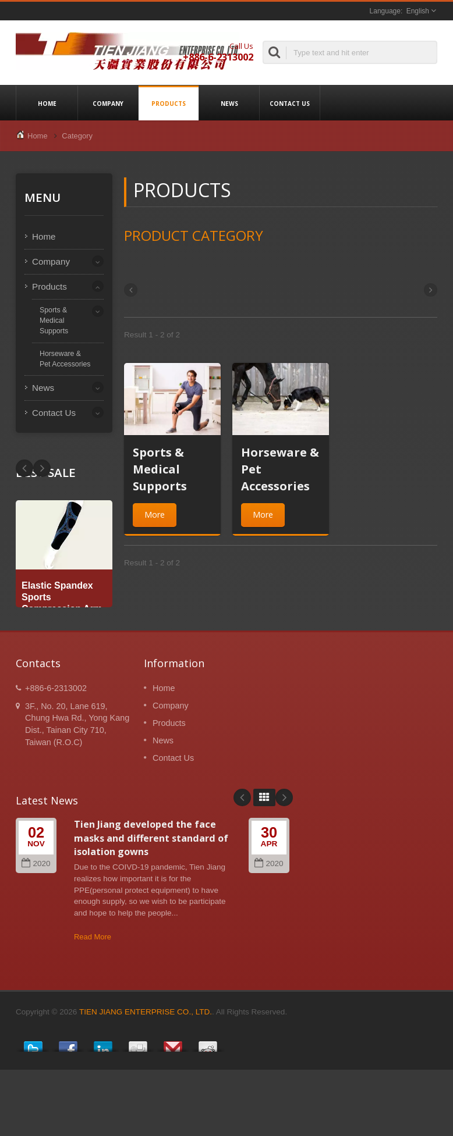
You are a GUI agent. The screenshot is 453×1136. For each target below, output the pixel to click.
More (154, 514)
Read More (92, 936)
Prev (42, 468)
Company (108, 103)
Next (24, 468)
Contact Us (290, 103)
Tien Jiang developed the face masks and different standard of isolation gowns (151, 838)
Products (169, 103)
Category (77, 135)
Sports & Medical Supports (54, 320)
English (417, 11)
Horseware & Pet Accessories (65, 359)
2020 (36, 863)
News (229, 103)
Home (46, 103)
